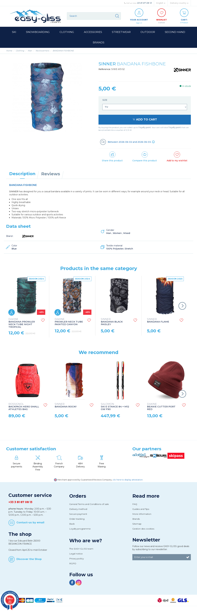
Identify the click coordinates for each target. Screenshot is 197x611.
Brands (136, 519)
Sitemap (136, 524)
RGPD (72, 563)
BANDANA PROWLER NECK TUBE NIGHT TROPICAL (21, 323)
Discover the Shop (29, 559)
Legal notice (76, 553)
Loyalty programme (80, 528)
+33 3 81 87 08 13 (20, 502)
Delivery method (78, 509)
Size (105, 100)
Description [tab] (22, 173)
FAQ (134, 504)
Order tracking (76, 519)
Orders (77, 496)
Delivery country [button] (179, 3)
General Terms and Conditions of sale (89, 504)
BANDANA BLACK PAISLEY (112, 322)
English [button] (160, 3)
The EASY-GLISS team (81, 548)
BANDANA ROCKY (66, 405)
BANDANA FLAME (158, 320)
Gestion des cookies (143, 528)
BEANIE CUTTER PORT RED (161, 407)
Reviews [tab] (50, 174)
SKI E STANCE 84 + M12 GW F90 (115, 407)
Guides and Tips (140, 509)
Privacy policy (76, 558)
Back (72, 524)
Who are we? (85, 541)
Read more (145, 496)
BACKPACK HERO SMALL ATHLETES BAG (23, 407)
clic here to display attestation (128, 480)
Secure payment (78, 514)
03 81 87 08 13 (144, 3)
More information (141, 514)
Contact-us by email (30, 522)
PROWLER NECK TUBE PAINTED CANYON (69, 322)
